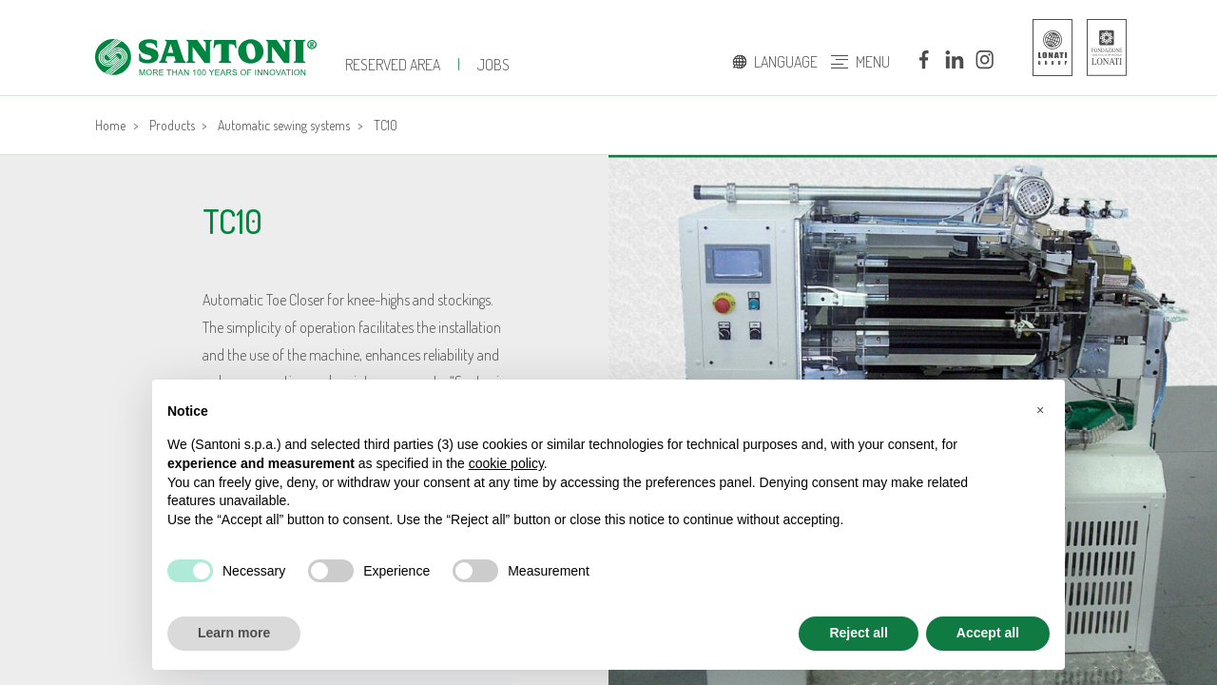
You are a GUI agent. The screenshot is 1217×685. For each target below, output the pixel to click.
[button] (1040, 410)
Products (172, 125)
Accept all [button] (987, 632)
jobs (493, 64)
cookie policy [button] (506, 463)
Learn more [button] (234, 632)
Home (110, 125)
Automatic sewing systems (284, 125)
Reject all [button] (858, 632)
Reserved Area (392, 64)
